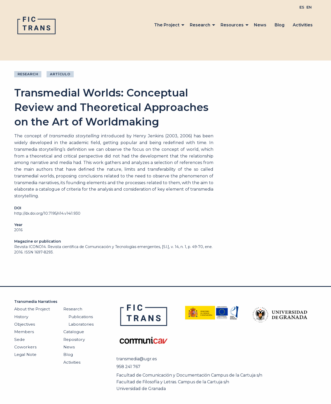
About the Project (32, 309)
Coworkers (25, 347)
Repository (74, 339)
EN (309, 7)
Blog (279, 25)
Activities (303, 25)
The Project (166, 25)
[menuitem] (301, 7)
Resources (232, 25)
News (260, 25)
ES (301, 7)
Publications (81, 317)
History (21, 317)
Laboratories (81, 324)
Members (24, 332)
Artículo (60, 74)
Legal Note (25, 354)
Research (200, 25)
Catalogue (73, 332)
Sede (19, 339)
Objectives (24, 324)
